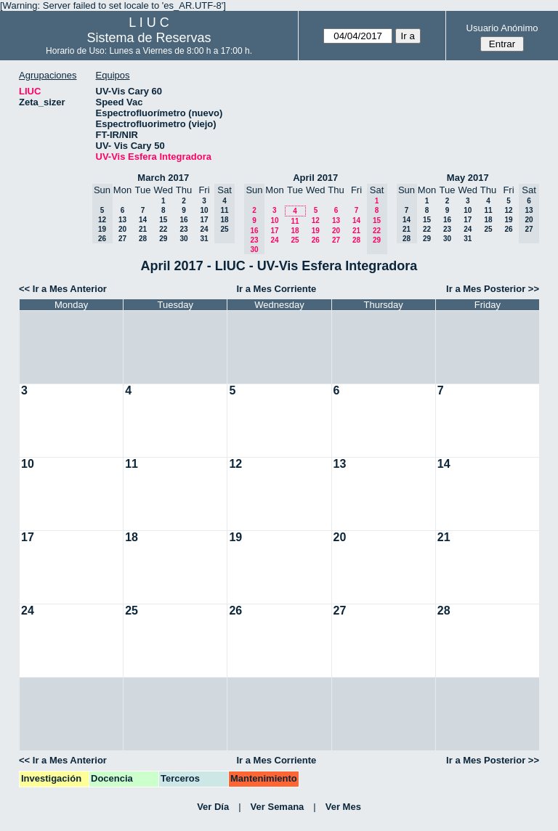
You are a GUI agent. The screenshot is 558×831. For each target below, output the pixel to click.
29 (163, 239)
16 (183, 220)
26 (316, 240)
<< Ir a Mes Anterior (63, 288)
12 (316, 220)
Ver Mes (343, 806)
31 (204, 239)
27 (122, 239)
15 (163, 220)
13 (122, 220)
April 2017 (315, 177)
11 (295, 221)
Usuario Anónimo (502, 28)
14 (143, 220)
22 (163, 229)
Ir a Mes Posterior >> (492, 288)
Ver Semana (277, 806)
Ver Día (213, 806)
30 (183, 239)
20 (122, 229)
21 (143, 229)
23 (183, 229)
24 (204, 229)
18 (295, 231)
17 (204, 220)
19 (316, 231)
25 (295, 240)
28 (143, 239)
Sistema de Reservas (149, 38)
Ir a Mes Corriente (276, 288)
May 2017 (468, 177)
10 (204, 210)
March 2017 (163, 177)
